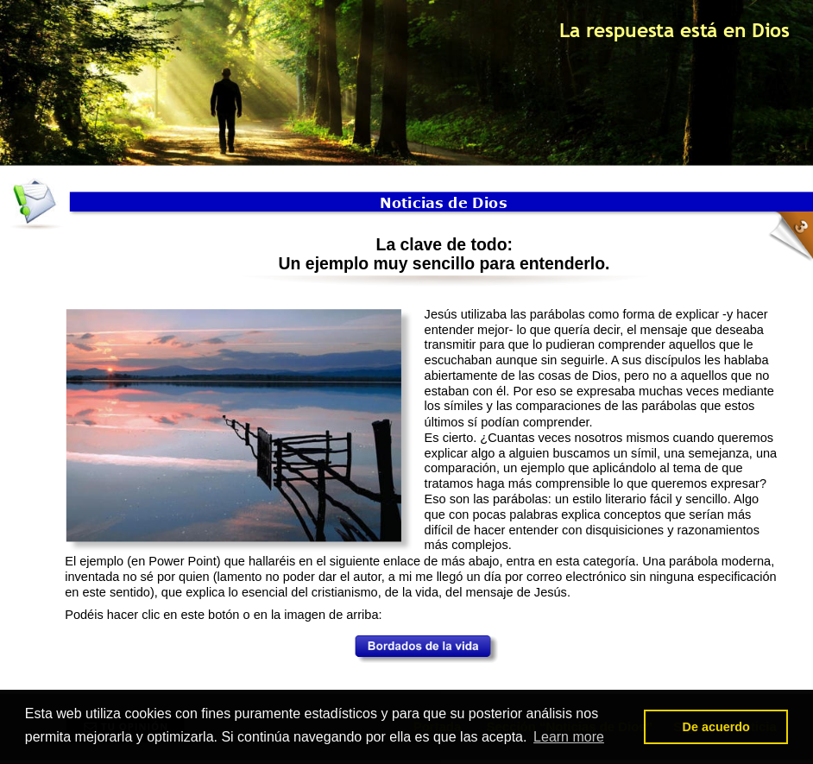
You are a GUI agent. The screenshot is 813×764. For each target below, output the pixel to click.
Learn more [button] (568, 736)
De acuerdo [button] (715, 727)
